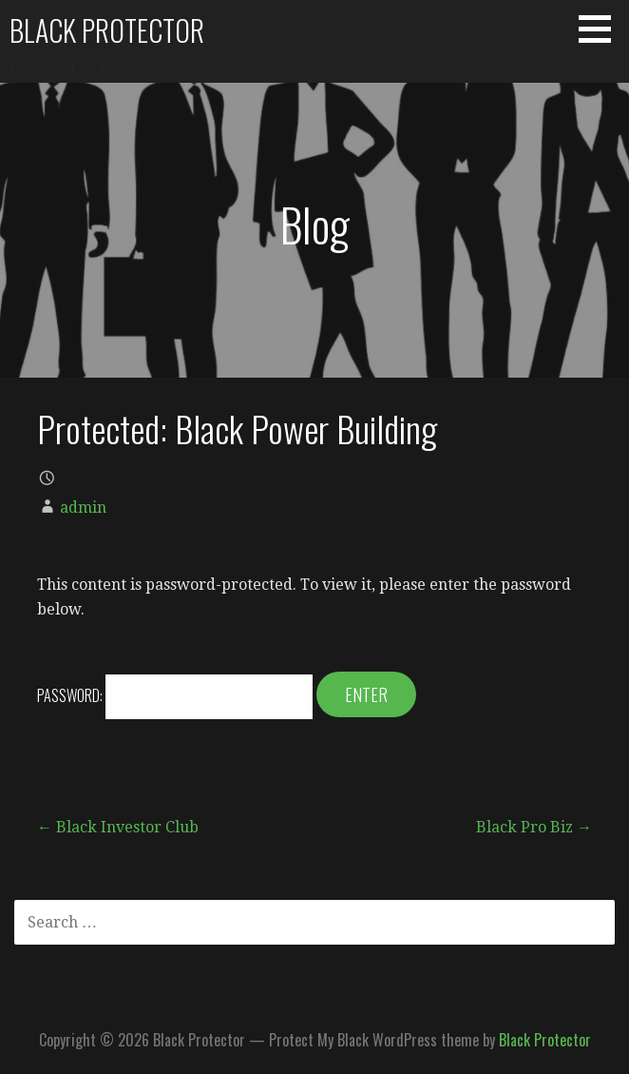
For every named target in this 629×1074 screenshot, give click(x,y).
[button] (601, 28)
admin (83, 507)
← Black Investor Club (118, 827)
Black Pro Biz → (534, 827)
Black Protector (107, 30)
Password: (175, 695)
